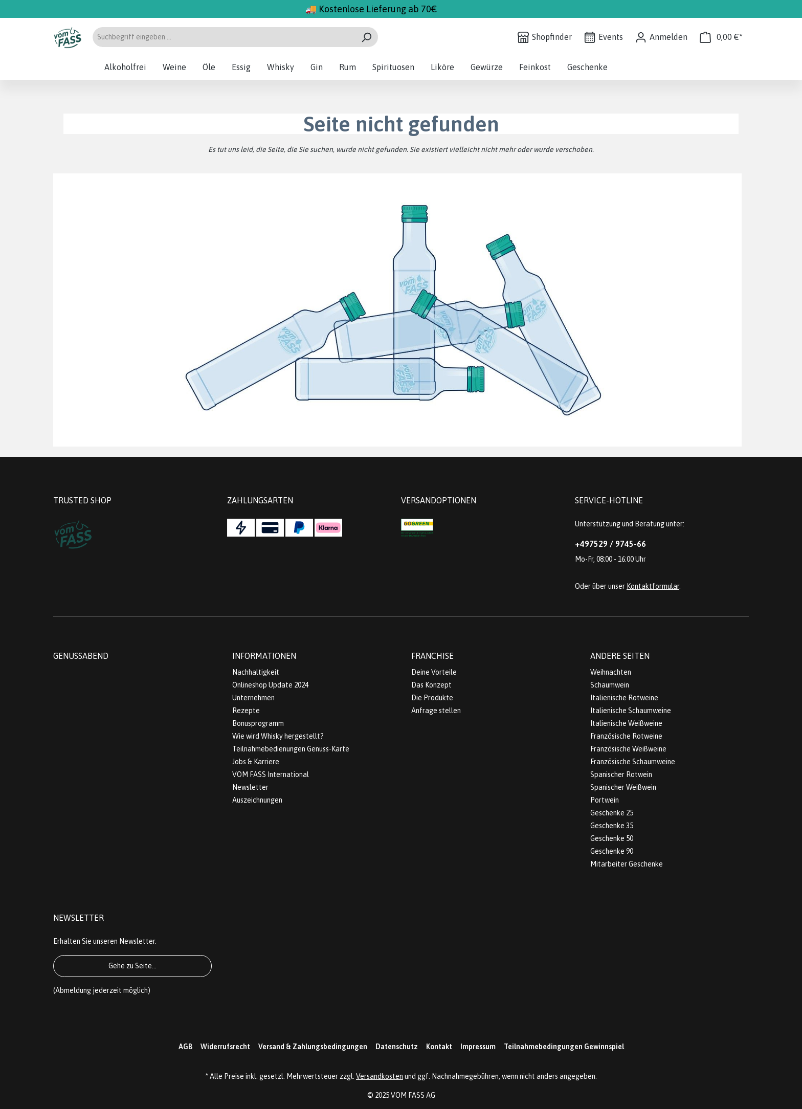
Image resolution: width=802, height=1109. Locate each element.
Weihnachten (610, 672)
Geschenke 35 (611, 826)
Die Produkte (432, 698)
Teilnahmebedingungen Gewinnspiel (564, 1047)
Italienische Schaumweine (630, 710)
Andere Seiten (620, 655)
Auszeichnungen (257, 800)
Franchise (432, 655)
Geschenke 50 (611, 838)
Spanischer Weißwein (623, 787)
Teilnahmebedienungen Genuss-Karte (290, 749)
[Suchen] (366, 37)
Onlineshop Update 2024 (270, 685)
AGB (185, 1047)
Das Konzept (431, 685)
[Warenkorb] (721, 37)
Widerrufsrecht (225, 1047)
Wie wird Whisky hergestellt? (278, 736)
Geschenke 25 (611, 813)
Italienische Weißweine (626, 723)
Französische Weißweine (628, 749)
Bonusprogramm (258, 723)
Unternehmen (253, 698)
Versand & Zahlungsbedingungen (312, 1047)
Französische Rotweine (626, 736)
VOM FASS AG (413, 1095)
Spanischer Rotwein (621, 774)
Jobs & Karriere (255, 762)
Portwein (604, 800)
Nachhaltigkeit (255, 672)
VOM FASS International (270, 774)
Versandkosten (379, 1076)
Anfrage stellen (436, 710)
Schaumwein (609, 685)
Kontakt (439, 1047)
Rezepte (246, 710)
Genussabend (80, 655)
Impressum (478, 1047)
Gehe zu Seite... (132, 966)
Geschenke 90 (611, 851)
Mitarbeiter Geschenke (626, 864)
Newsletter (250, 787)
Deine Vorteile (434, 672)
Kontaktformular (653, 586)
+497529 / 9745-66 (610, 543)
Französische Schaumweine (632, 762)
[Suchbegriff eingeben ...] (223, 37)
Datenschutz (396, 1047)
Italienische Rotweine (624, 698)
